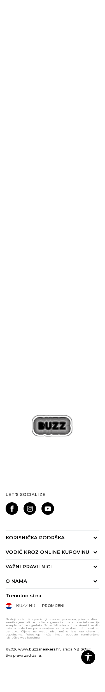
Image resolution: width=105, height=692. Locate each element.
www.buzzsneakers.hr (39, 649)
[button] (88, 657)
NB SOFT (82, 649)
